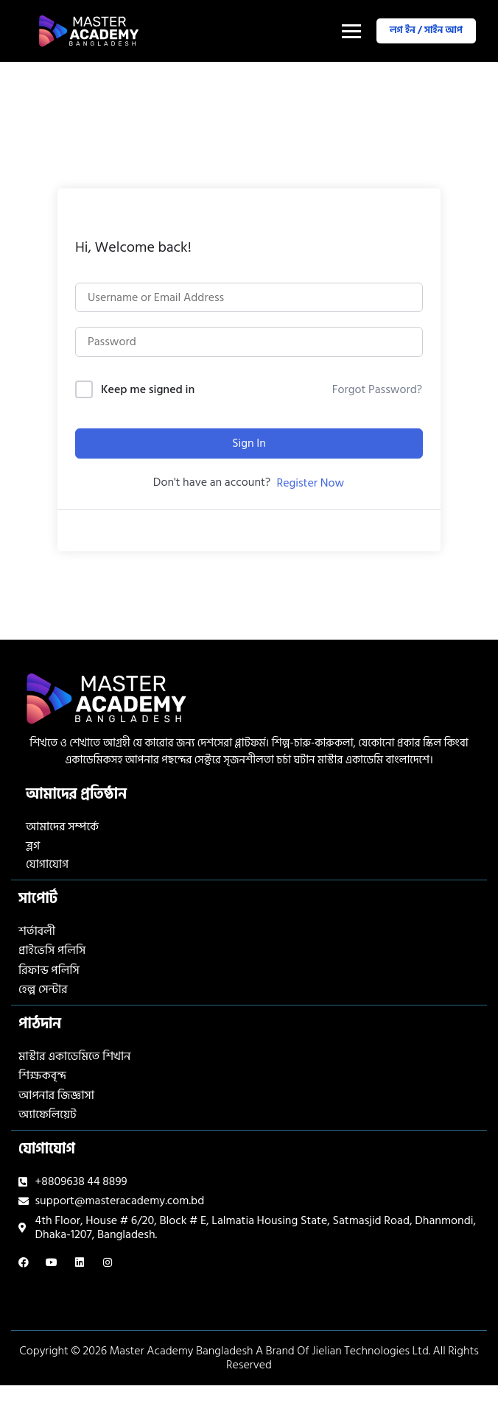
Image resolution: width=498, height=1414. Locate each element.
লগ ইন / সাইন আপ (426, 30)
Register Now (310, 483)
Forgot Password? (377, 389)
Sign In (249, 443)
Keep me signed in (147, 390)
